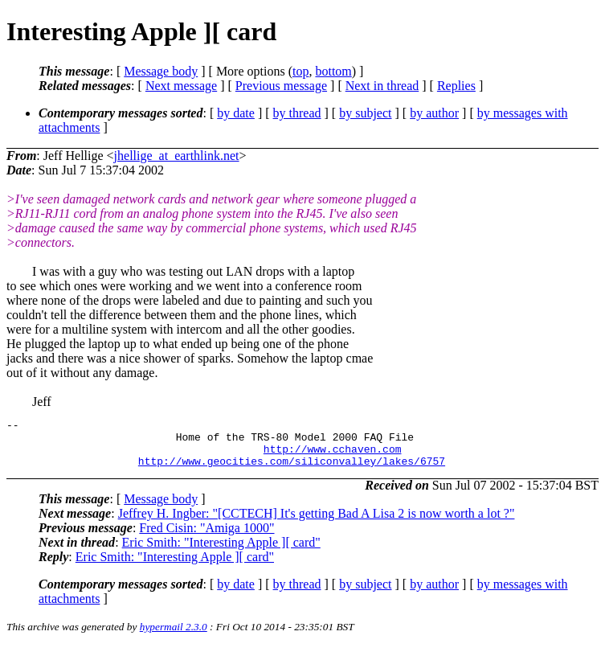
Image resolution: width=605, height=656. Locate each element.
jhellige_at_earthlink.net (176, 155)
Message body (161, 71)
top (300, 71)
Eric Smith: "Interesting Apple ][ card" (221, 552)
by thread (297, 113)
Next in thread (382, 85)
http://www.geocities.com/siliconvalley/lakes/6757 (291, 470)
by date (236, 113)
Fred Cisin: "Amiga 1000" (206, 537)
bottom (333, 71)
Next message (181, 85)
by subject (365, 113)
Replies (456, 85)
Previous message (281, 85)
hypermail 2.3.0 (173, 636)
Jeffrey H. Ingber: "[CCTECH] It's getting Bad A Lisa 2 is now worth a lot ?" (316, 523)
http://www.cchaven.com (333, 456)
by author (434, 113)
